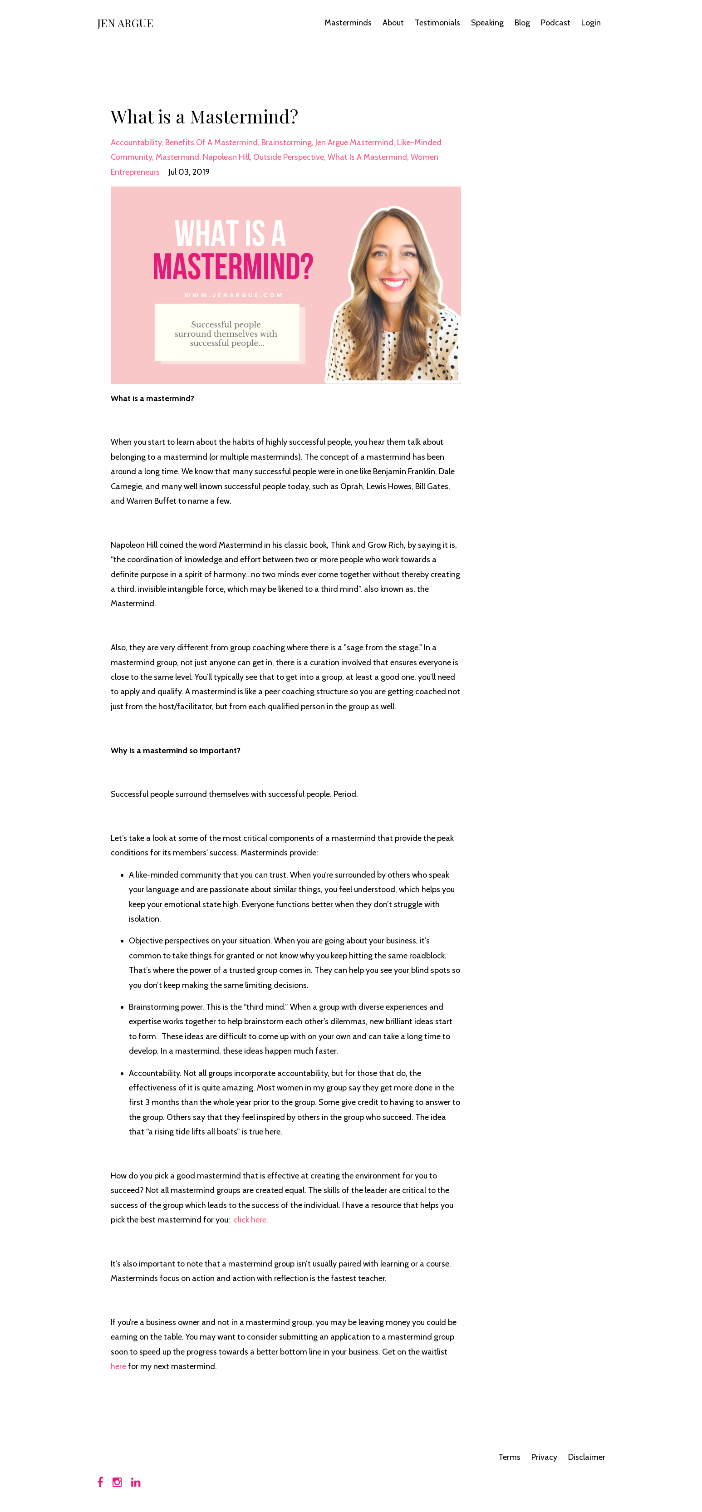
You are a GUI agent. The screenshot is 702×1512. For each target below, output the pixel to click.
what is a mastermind (367, 157)
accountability (136, 142)
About (393, 23)
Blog (522, 23)
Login (591, 23)
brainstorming (286, 142)
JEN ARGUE (125, 22)
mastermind (177, 157)
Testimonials (437, 23)
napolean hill (226, 157)
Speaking (487, 23)
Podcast (555, 23)
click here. (251, 1220)
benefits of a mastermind (211, 142)
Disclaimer (586, 1457)
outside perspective (288, 157)
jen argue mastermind (354, 142)
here (118, 1366)
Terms (509, 1457)
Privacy (544, 1457)
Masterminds (348, 23)
